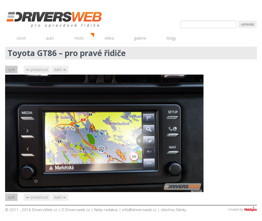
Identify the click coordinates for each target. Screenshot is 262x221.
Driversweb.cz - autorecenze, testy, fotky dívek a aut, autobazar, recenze (43, 20)
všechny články (173, 209)
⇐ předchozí (37, 69)
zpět (11, 69)
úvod (21, 38)
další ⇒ (60, 69)
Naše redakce (106, 209)
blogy (171, 38)
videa (109, 38)
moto (79, 38)
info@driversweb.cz (139, 209)
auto (50, 38)
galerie (140, 38)
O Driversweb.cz (75, 209)
